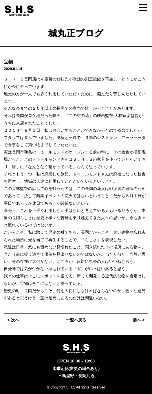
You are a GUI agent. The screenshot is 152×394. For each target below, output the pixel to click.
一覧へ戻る (76, 320)
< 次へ (13, 320)
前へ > (138, 320)
